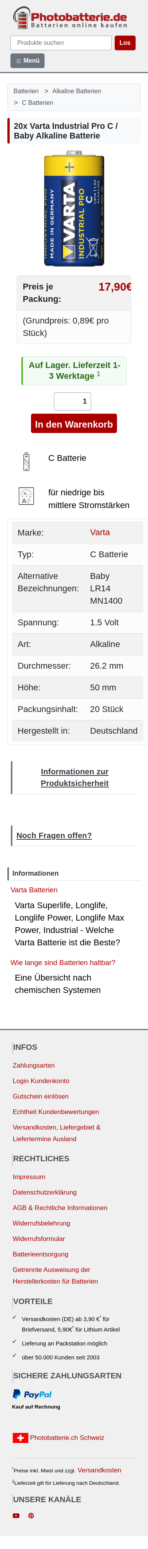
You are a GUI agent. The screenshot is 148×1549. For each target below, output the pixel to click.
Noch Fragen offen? (54, 835)
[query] (61, 43)
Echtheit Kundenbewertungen (56, 1112)
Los (125, 42)
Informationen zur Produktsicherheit (74, 777)
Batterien (26, 90)
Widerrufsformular (39, 1239)
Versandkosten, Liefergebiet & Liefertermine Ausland (57, 1133)
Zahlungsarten (34, 1065)
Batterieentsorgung (41, 1254)
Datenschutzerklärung (45, 1192)
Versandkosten (99, 1470)
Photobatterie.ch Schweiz (59, 1438)
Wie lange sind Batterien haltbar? (62, 962)
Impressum (29, 1177)
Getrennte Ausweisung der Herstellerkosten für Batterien (55, 1275)
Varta (100, 532)
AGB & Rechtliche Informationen (60, 1208)
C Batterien (37, 102)
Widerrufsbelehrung (41, 1223)
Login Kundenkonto (41, 1081)
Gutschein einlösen (41, 1096)
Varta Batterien (33, 890)
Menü (27, 60)
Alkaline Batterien (76, 90)
